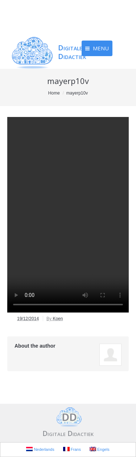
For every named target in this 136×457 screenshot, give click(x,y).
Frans (72, 449)
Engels (100, 449)
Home (54, 93)
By (54, 318)
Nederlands (40, 449)
